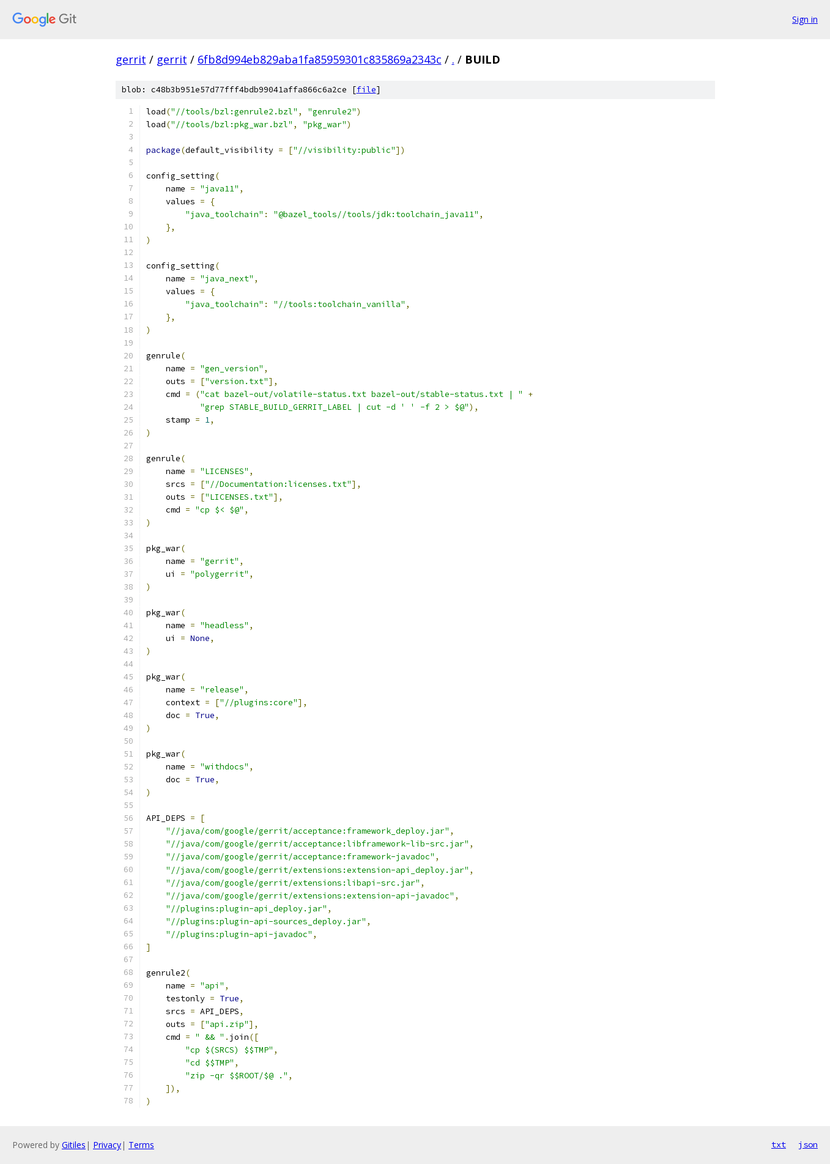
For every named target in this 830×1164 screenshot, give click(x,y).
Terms (141, 1145)
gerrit (131, 59)
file (366, 89)
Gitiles (74, 1145)
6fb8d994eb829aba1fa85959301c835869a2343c (320, 59)
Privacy (107, 1145)
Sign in (805, 19)
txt (778, 1144)
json (808, 1144)
